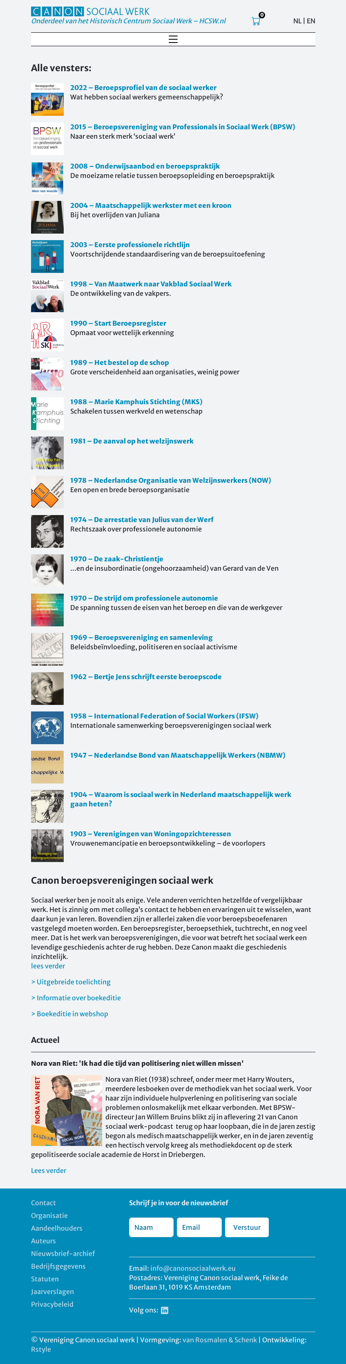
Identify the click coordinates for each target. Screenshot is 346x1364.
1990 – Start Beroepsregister (118, 323)
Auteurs (43, 1241)
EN (311, 21)
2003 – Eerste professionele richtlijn (130, 245)
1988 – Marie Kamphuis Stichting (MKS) (136, 402)
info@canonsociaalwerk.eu (193, 1268)
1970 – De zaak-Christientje (116, 559)
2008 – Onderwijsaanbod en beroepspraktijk (145, 166)
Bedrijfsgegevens (58, 1266)
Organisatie (49, 1215)
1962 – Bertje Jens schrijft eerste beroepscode (146, 677)
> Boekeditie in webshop (69, 1014)
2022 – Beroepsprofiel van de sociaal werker (143, 87)
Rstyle (41, 1349)
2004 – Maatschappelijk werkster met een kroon (151, 205)
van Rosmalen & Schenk (220, 1340)
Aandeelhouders (57, 1228)
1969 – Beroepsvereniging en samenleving (141, 637)
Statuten (45, 1279)
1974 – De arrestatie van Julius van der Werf (142, 519)
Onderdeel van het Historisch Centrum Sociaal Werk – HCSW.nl (128, 21)
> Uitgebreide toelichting (71, 982)
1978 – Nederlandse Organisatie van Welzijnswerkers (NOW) (170, 480)
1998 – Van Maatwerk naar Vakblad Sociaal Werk (151, 284)
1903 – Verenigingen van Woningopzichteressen (150, 834)
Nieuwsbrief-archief (63, 1253)
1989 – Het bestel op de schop (119, 362)
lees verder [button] (48, 966)
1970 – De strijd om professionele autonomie (144, 598)
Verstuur (247, 1227)
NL (297, 21)
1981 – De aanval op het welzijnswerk (132, 441)
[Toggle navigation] (173, 39)
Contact (43, 1203)
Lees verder (48, 1170)
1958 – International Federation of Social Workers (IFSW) (164, 716)
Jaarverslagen (52, 1291)
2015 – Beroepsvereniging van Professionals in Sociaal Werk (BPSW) (182, 127)
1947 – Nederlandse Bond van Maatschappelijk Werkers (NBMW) (178, 755)
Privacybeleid (52, 1304)
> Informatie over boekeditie (76, 998)
